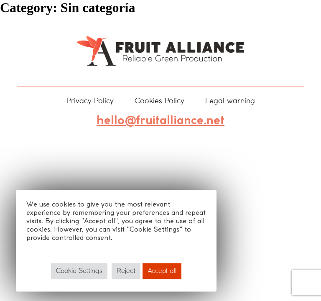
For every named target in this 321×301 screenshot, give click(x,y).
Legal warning (230, 101)
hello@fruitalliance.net (160, 121)
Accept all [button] (162, 271)
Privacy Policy (90, 101)
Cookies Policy (159, 101)
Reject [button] (126, 271)
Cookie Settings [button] (79, 271)
